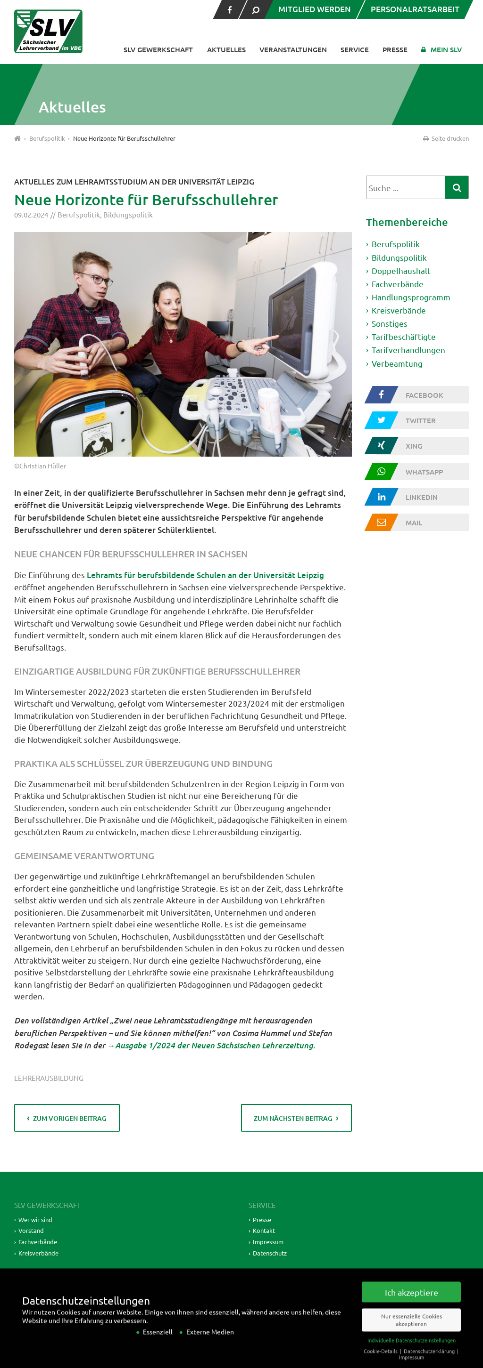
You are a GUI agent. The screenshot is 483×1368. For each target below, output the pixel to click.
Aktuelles (226, 49)
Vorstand (31, 1230)
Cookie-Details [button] (381, 1360)
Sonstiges (390, 324)
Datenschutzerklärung (430, 1360)
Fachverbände (398, 284)
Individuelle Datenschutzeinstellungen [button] (411, 1349)
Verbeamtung (397, 364)
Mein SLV (446, 49)
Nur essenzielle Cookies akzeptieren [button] (411, 1329)
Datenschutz (272, 1252)
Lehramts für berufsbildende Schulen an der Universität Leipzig (205, 575)
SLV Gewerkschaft (158, 49)
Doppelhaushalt (401, 270)
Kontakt (265, 1230)
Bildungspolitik (128, 214)
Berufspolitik (79, 214)
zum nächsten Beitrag (293, 1118)
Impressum (269, 1241)
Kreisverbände (399, 310)
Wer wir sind (36, 1219)
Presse (395, 49)
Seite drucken (445, 138)
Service (355, 49)
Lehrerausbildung (48, 1077)
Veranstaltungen (293, 49)
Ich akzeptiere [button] (411, 1301)
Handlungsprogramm (411, 297)
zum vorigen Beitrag (70, 1118)
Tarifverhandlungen (408, 350)
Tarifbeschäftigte (404, 337)
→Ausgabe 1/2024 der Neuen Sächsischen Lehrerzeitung (210, 1044)
